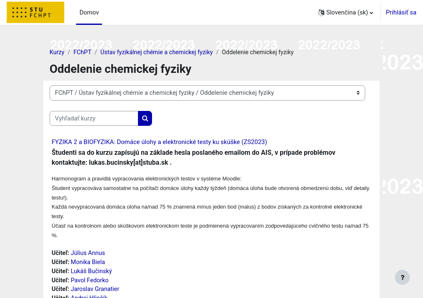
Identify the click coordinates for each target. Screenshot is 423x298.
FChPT (83, 52)
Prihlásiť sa (401, 12)
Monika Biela (89, 265)
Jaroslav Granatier (96, 292)
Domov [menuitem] (89, 12)
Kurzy (57, 52)
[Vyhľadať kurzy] (94, 118)
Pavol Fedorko (90, 283)
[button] (346, 12)
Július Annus (89, 255)
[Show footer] (402, 277)
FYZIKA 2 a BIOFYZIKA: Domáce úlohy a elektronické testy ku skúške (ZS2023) (159, 142)
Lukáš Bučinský (92, 274)
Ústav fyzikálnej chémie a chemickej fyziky (159, 52)
